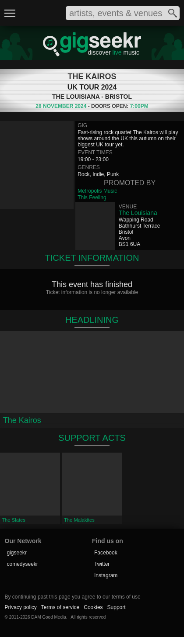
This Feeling (92, 197)
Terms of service (60, 607)
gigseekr (17, 553)
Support (116, 607)
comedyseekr (22, 564)
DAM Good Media (48, 617)
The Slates (13, 520)
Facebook (105, 553)
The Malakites (79, 520)
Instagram (105, 575)
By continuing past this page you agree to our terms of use (73, 597)
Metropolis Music (97, 191)
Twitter (102, 564)
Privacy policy (21, 607)
